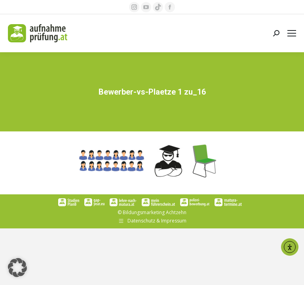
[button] (17, 267)
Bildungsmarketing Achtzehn (154, 212)
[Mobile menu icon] (291, 33)
